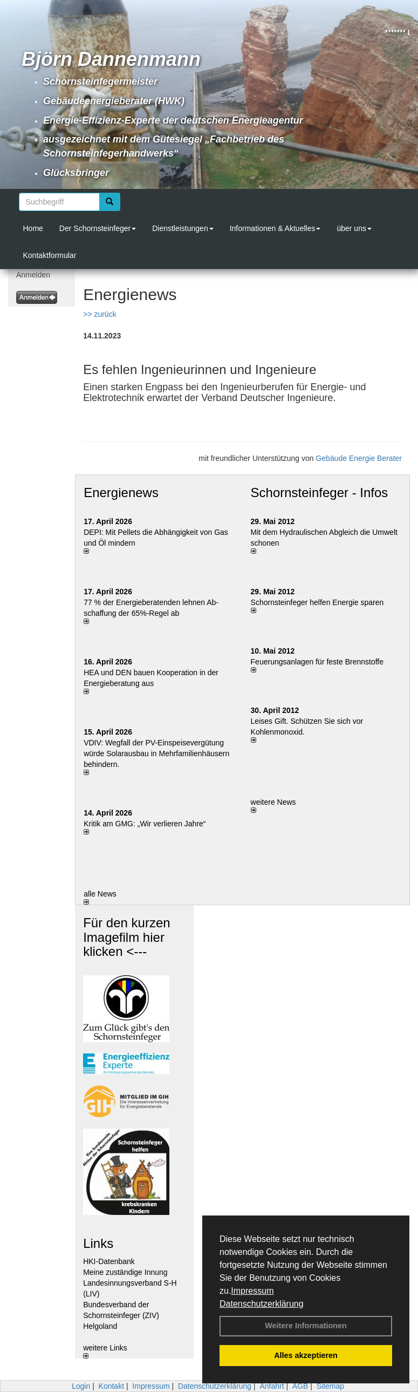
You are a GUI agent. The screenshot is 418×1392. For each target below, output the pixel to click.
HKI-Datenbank (109, 1261)
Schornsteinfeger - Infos (319, 492)
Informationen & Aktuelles (275, 228)
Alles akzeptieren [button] (306, 1355)
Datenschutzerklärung (262, 1303)
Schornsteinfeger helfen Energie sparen (317, 602)
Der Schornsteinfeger (97, 228)
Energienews (121, 492)
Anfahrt (271, 1386)
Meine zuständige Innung (125, 1272)
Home (33, 228)
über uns (354, 228)
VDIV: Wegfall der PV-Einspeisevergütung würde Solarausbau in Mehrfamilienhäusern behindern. (156, 753)
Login (81, 1386)
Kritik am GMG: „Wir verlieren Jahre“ (144, 823)
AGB (300, 1386)
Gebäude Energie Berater (359, 458)
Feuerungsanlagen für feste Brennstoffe (317, 661)
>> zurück (99, 314)
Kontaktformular (50, 255)
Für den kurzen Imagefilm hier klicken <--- (126, 937)
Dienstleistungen (183, 228)
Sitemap (330, 1386)
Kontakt (111, 1386)
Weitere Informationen (306, 1325)
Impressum (252, 1290)
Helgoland (100, 1326)
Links (98, 1243)
